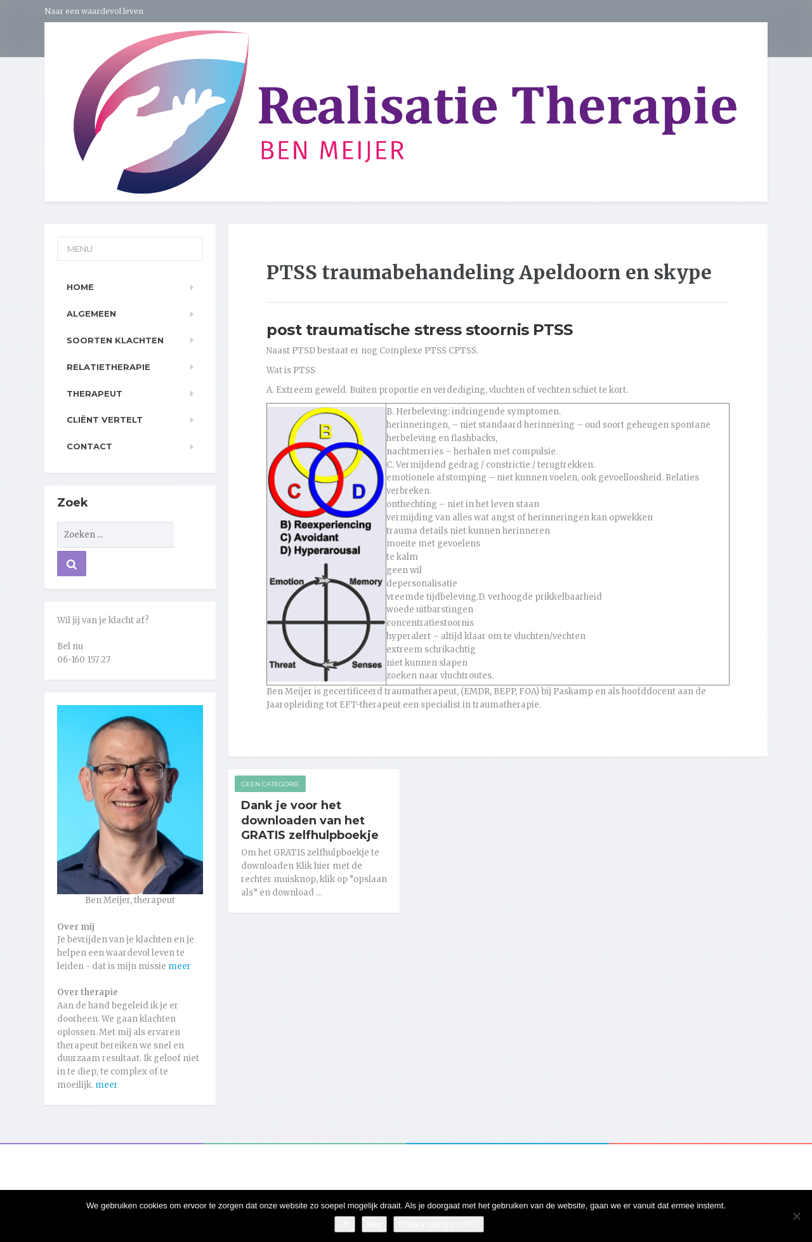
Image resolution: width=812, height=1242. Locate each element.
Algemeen (91, 313)
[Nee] (796, 1216)
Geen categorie (270, 784)
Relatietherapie (108, 367)
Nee (374, 1224)
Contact (89, 446)
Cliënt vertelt (105, 419)
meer (179, 966)
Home (80, 287)
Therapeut (94, 393)
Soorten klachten (115, 340)
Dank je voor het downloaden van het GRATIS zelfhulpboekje (310, 820)
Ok (344, 1224)
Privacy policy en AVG (438, 1224)
